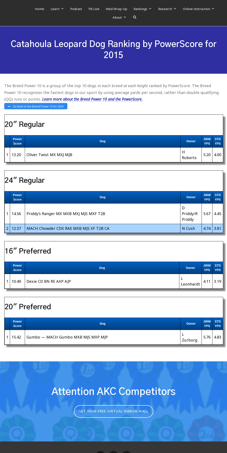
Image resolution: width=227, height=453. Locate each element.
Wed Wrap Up (116, 9)
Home (39, 9)
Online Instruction (199, 9)
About (119, 17)
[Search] (135, 17)
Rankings (143, 9)
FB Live (93, 9)
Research (167, 9)
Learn (57, 9)
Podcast (76, 9)
